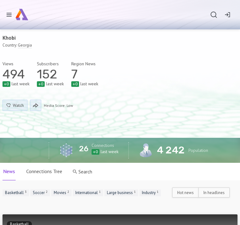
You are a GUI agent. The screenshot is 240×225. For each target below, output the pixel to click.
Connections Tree (44, 171)
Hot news (185, 192)
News (9, 171)
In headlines (214, 192)
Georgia (25, 45)
